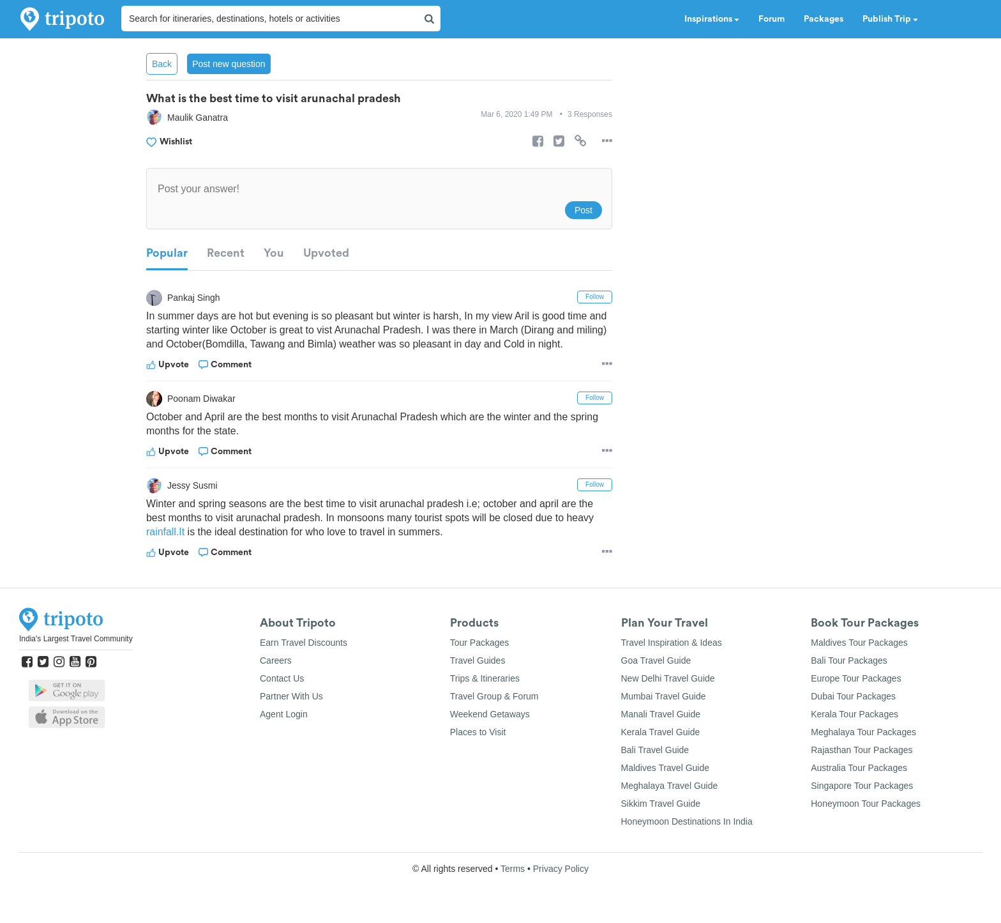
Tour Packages (479, 642)
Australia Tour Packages (859, 768)
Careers (276, 660)
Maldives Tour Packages (859, 642)
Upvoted (326, 253)
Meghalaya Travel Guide (669, 786)
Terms (512, 869)
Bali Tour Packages (849, 660)
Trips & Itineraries (485, 678)
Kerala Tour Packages (854, 714)
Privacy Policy (561, 869)
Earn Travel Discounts (303, 642)
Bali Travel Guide (655, 750)
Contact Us (282, 678)
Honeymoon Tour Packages (866, 803)
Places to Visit (478, 732)
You (274, 253)
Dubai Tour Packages (853, 696)
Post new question (228, 64)
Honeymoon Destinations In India (687, 821)
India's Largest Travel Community (76, 638)
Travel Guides (478, 660)
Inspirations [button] (711, 19)
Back (162, 64)
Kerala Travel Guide (660, 732)
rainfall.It (165, 531)
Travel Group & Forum (494, 696)
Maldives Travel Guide (665, 768)
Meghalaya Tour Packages (863, 732)
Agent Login (284, 714)
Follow (594, 296)
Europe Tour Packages (856, 678)
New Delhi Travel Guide (668, 678)
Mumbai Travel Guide (663, 696)
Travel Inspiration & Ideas (671, 642)
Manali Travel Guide (661, 714)
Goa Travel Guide (656, 660)
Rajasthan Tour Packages (861, 750)
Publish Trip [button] (890, 19)
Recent (226, 253)
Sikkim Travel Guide (660, 803)
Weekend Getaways (490, 714)
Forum (771, 19)
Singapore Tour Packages (862, 786)
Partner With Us (291, 696)
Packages (823, 19)
